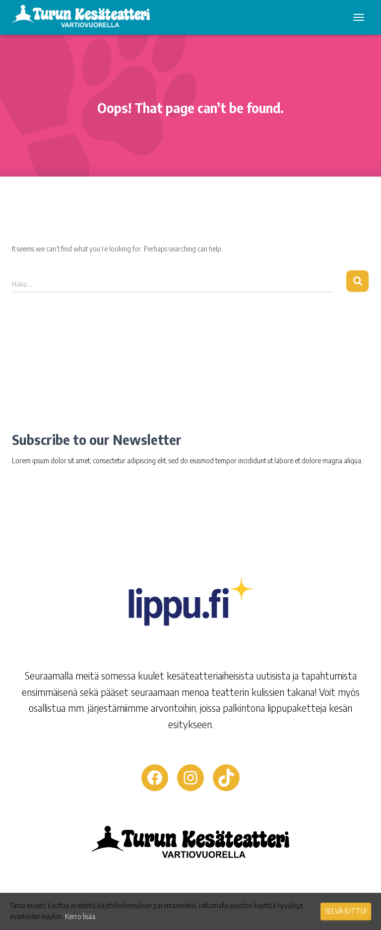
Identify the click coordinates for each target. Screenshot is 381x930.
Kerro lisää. (81, 916)
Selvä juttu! (346, 911)
